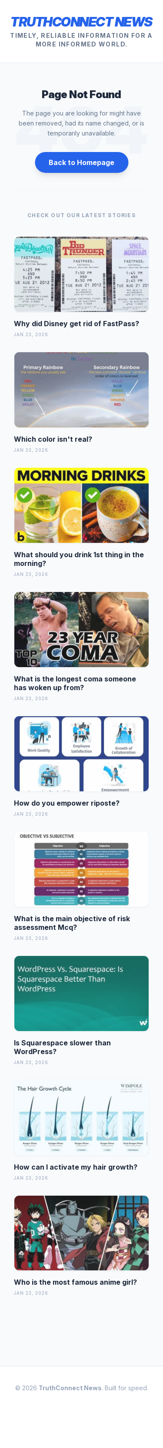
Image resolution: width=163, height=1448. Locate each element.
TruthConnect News (81, 22)
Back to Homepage (81, 162)
